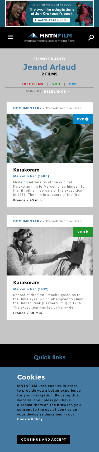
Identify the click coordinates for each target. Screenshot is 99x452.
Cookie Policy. (30, 419)
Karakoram (26, 170)
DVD (73, 84)
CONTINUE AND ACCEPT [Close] (43, 439)
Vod (83, 232)
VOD (56, 84)
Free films (33, 84)
